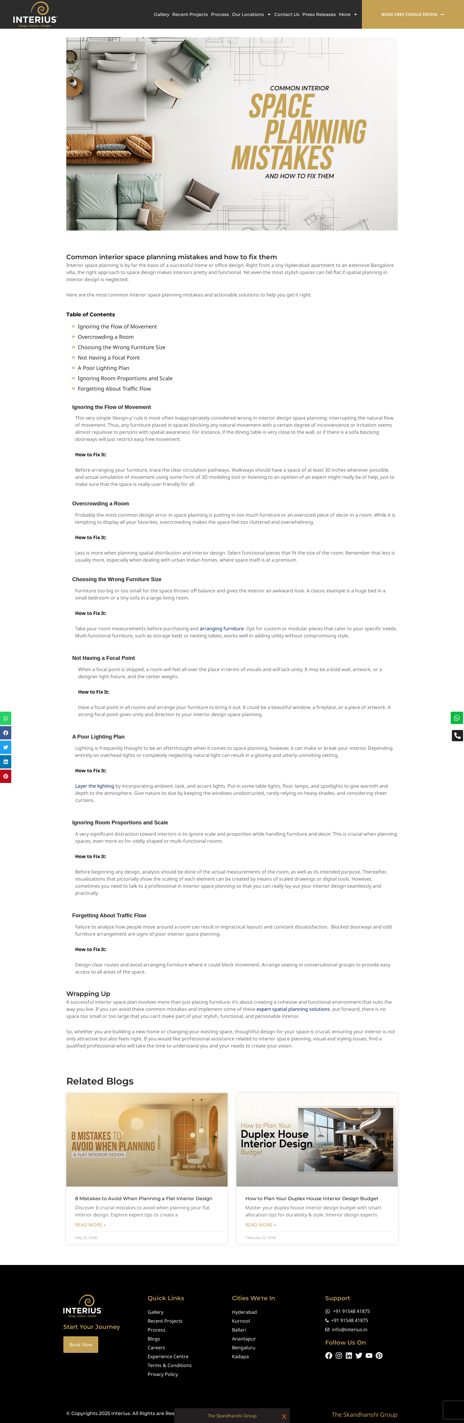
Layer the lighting (94, 792)
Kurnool (241, 1321)
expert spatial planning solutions (293, 1015)
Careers (156, 1347)
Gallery (161, 14)
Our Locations (251, 14)
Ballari (239, 1330)
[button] (5, 718)
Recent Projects (190, 14)
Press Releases (319, 14)
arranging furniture (222, 634)
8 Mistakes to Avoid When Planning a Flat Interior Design (143, 1205)
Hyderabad (244, 1312)
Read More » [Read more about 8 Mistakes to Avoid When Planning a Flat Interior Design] (90, 1231)
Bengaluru (243, 1347)
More (348, 14)
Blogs (154, 1338)
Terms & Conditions (170, 1365)
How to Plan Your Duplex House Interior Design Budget (311, 1205)
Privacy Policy (163, 1374)
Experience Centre (168, 1356)
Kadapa (240, 1356)
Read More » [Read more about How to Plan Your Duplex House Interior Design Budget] (260, 1231)
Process (220, 14)
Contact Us (286, 14)
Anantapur (244, 1338)
